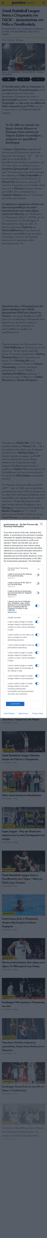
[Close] (42, 524)
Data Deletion (9, 713)
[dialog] (23, 619)
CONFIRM (15, 704)
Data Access (23, 713)
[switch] (37, 575)
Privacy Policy (37, 713)
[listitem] (23, 569)
